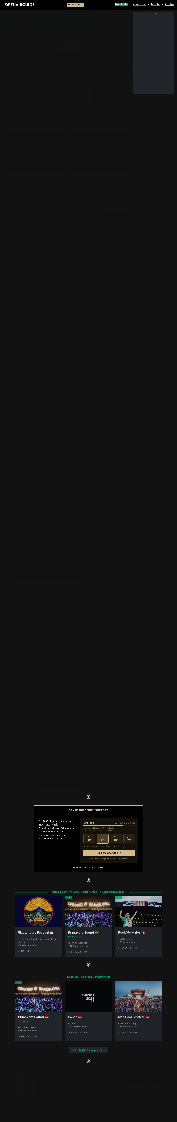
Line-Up (14, 34)
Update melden (144, 1086)
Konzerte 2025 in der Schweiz (67, 1102)
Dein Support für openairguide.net (106, 1086)
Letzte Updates (58, 34)
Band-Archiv (85, 36)
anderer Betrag (129, 838)
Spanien (30, 13)
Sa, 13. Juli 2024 (111, 230)
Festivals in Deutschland (27, 1089)
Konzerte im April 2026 (63, 1095)
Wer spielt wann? (18, 36)
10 (89, 838)
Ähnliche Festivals (60, 36)
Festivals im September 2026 (29, 1105)
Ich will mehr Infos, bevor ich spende (88, 867)
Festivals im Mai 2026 (25, 1095)
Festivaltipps (21, 1083)
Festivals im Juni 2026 (26, 1098)
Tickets (41, 36)
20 (102, 838)
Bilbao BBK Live (43, 13)
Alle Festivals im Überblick (27, 1108)
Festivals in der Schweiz (26, 1086)
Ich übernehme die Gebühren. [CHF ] (104, 846)
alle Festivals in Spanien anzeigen (87, 1050)
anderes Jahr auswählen (66, 56)
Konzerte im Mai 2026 (63, 1098)
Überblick (42, 34)
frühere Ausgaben (61, 13)
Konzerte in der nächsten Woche (68, 1092)
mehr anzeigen (34, 163)
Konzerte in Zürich (61, 1086)
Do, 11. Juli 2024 (111, 214)
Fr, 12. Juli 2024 (111, 222)
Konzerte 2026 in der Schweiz (67, 1105)
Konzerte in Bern (60, 1089)
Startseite (8, 13)
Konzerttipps (58, 1083)
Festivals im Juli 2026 (25, 1102)
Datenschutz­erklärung (101, 1092)
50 (116, 838)
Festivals (19, 13)
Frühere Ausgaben (88, 34)
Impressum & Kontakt (100, 1095)
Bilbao (96, 23)
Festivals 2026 (22, 1092)
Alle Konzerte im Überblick (65, 1108)
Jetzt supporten (75, 5)
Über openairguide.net (101, 1083)
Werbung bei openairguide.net (105, 1089)
